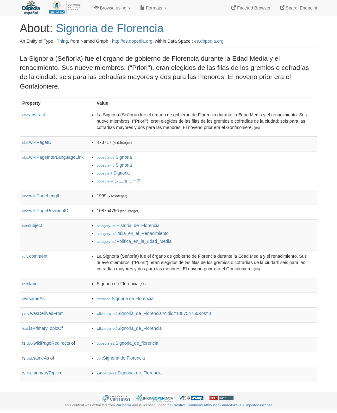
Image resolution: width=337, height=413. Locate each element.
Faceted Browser (251, 7)
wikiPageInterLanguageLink (53, 157)
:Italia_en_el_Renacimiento (133, 233)
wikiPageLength (41, 195)
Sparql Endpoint (298, 7)
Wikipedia (123, 405)
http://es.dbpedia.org (132, 41)
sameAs (33, 298)
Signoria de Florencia (110, 28)
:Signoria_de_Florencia (129, 328)
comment (34, 256)
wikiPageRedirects (48, 343)
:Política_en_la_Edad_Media (134, 241)
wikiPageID (37, 142)
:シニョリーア (119, 180)
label (30, 283)
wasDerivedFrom (43, 313)
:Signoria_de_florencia (128, 343)
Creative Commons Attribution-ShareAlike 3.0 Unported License (222, 405)
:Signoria (114, 157)
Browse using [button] (112, 7)
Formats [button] (153, 7)
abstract (33, 114)
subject (32, 225)
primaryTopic (43, 372)
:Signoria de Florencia (125, 298)
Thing (62, 41)
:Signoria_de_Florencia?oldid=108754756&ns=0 (154, 313)
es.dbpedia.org (209, 41)
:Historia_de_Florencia (128, 225)
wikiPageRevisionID (45, 210)
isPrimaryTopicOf (42, 328)
